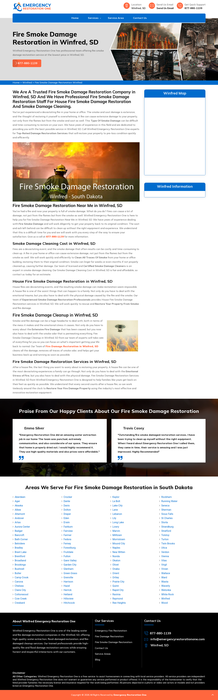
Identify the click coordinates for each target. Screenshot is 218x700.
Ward (164, 577)
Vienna (165, 556)
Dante (67, 501)
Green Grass (70, 573)
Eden (66, 518)
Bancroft (19, 535)
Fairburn (68, 526)
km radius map (175, 136)
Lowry (116, 526)
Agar (17, 501)
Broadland (20, 560)
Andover (19, 518)
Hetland (68, 594)
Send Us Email (165, 8)
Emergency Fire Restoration (111, 630)
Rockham (166, 497)
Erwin (67, 522)
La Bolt (116, 501)
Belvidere (20, 543)
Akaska (19, 505)
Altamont (20, 513)
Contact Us (140, 17)
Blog (97, 659)
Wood (164, 602)
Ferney (67, 543)
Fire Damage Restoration (109, 636)
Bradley (19, 547)
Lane (115, 509)
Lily (114, 518)
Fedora (67, 539)
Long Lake (118, 522)
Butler (18, 573)
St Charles (167, 518)
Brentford (20, 556)
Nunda (116, 556)
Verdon (165, 552)
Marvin (116, 530)
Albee (18, 509)
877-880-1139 (193, 8)
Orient (116, 573)
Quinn (116, 585)
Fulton (67, 556)
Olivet (116, 564)
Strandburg (167, 526)
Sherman (166, 509)
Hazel (67, 585)
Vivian (164, 568)
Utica (164, 547)
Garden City (70, 564)
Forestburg (70, 547)
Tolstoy (165, 535)
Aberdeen (20, 497)
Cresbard (20, 602)
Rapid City (118, 590)
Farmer (68, 535)
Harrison (68, 581)
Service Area (116, 17)
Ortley (116, 577)
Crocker (68, 497)
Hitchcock (69, 602)
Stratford (166, 530)
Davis (67, 505)
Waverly (165, 585)
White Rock (167, 594)
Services (93, 17)
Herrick (68, 590)
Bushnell (19, 568)
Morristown (119, 539)
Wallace (165, 573)
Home (75, 17)
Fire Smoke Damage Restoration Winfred (58, 82)
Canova (19, 581)
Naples (116, 547)
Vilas (164, 560)
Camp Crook (21, 577)
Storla (164, 522)
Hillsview (69, 598)
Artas (18, 522)
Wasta (164, 581)
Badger (19, 530)
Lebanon (117, 513)
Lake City (118, 505)
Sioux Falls (167, 513)
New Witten (119, 552)
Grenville (68, 577)
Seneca (165, 505)
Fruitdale (68, 552)
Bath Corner (21, 539)
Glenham (69, 568)
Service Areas (103, 653)
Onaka (116, 568)
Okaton (116, 560)
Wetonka (166, 590)
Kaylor (116, 497)
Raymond (118, 598)
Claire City (20, 590)
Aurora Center (22, 526)
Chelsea (19, 585)
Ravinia (117, 594)
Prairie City (118, 581)
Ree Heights (119, 602)
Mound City (119, 543)
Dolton (67, 509)
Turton (165, 539)
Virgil (164, 564)
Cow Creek (21, 598)
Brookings (20, 564)
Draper (67, 513)
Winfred (27, 82)
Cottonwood (21, 594)
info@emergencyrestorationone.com (177, 639)
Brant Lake (21, 552)
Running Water (169, 501)
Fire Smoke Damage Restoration (113, 642)
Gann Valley (70, 560)
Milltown (117, 535)
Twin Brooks (168, 543)
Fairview (68, 530)
